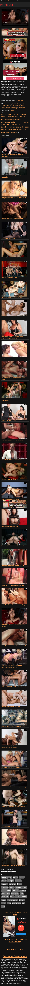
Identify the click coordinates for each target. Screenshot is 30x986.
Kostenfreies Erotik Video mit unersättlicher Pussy (15, 646)
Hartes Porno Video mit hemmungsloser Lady (14, 787)
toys (17, 108)
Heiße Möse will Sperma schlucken (11, 706)
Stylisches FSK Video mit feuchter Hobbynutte (14, 687)
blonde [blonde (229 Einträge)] (23, 114)
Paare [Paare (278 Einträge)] (20, 130)
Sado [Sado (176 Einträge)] (24, 130)
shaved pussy (8, 108)
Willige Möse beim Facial (8, 238)
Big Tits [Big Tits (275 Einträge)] (18, 114)
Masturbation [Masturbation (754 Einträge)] (6, 129)
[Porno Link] (15, 32)
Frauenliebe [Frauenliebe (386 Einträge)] (10, 122)
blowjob (23, 104)
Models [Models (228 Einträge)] (15, 130)
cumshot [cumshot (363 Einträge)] (17, 117)
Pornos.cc (6, 4)
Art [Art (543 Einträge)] (9, 114)
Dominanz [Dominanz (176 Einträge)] (24, 117)
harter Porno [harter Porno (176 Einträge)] (5, 124)
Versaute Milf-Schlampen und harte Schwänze (14, 545)
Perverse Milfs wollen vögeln (9, 277)
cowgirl (7, 105)
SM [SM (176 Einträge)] (12, 132)
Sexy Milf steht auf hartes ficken (10, 317)
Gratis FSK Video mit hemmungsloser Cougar (14, 605)
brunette (3, 105)
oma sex (20, 0)
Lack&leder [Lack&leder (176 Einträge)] (5, 127)
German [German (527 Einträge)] (19, 122)
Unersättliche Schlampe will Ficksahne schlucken (15, 846)
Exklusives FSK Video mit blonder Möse (12, 297)
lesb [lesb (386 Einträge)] (10, 127)
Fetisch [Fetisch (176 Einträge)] (15, 119)
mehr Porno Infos (5, 95)
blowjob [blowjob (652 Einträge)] (4, 117)
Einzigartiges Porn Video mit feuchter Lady (13, 358)
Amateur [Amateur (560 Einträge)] (4, 114)
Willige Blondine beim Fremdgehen (11, 826)
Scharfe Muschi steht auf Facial (10, 526)
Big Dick (14, 104)
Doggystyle (17, 105)
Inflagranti (12, 110)
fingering (3, 107)
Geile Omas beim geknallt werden (10, 499)
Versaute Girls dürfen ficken (9, 420)
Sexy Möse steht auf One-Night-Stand (12, 767)
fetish (22, 105)
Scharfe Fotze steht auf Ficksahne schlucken (13, 726)
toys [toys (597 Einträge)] (15, 132)
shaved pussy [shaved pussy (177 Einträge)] (5, 132)
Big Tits (18, 104)
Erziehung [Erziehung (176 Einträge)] (9, 119)
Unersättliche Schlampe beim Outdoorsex (13, 459)
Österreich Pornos (12, 0)
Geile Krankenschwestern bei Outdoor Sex (13, 440)
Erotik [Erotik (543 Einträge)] (3, 119)
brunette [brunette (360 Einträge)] (11, 117)
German (8, 107)
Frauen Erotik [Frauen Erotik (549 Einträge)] (21, 887)
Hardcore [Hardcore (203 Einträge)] (25, 122)
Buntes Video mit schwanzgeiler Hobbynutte (13, 258)
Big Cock (9, 104)
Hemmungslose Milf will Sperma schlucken (13, 565)
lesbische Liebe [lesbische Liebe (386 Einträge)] (18, 127)
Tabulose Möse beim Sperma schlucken (12, 218)
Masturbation (14, 107)
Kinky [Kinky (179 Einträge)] (19, 124)
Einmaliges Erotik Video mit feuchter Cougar (13, 806)
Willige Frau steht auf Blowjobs (10, 479)
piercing (20, 107)
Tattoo (14, 108)
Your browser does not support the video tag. (15, 17)
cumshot (12, 105)
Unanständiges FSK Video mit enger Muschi (13, 865)
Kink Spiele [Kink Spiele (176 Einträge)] (13, 124)
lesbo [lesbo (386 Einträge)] (27, 127)
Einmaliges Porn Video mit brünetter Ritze (13, 585)
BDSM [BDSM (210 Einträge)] (13, 114)
